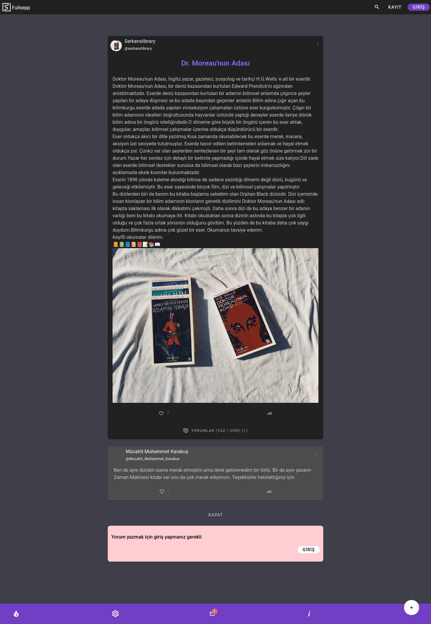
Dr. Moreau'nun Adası (215, 63)
